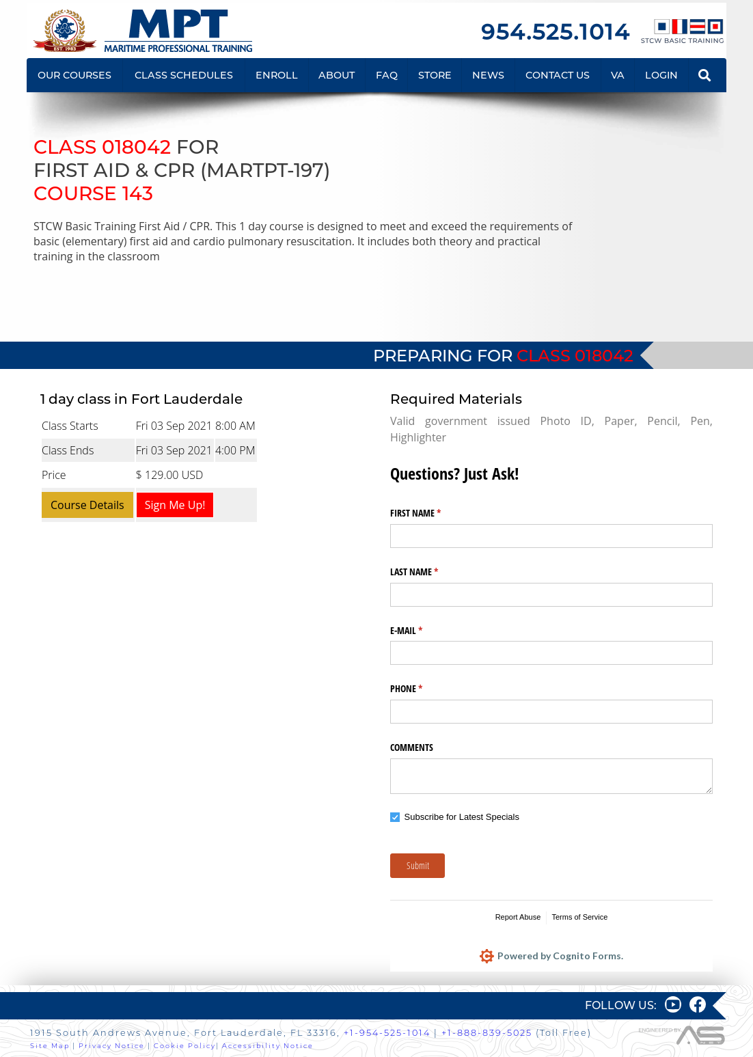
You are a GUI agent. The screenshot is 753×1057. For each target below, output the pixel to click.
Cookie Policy (185, 1045)
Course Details (87, 504)
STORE (435, 75)
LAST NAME (430, 572)
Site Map (50, 1045)
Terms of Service (579, 917)
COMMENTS (411, 747)
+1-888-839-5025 (486, 1033)
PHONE (422, 689)
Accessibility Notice (268, 1045)
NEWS (488, 75)
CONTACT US (557, 75)
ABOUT (336, 75)
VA (618, 75)
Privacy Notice (112, 1045)
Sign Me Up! (175, 504)
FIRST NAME (431, 513)
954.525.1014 (555, 31)
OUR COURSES (74, 75)
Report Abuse (518, 917)
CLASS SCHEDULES (184, 75)
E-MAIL (422, 630)
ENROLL (277, 75)
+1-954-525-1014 (387, 1033)
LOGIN (661, 75)
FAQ (387, 75)
